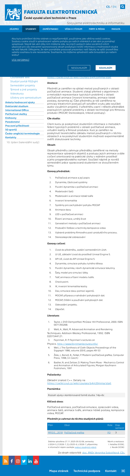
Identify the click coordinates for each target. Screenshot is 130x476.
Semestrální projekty (22, 85)
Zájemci (14, 29)
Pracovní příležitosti (17, 125)
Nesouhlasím (79, 67)
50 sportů (11, 129)
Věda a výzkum (73, 29)
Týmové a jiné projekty (23, 89)
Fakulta (116, 29)
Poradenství (12, 121)
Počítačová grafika (74, 432)
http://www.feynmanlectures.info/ (77, 343)
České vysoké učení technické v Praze (50, 17)
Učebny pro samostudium (25, 97)
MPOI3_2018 (55, 432)
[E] (123, 470)
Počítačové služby (16, 113)
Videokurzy (17, 93)
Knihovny (10, 117)
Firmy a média (97, 29)
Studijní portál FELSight (24, 81)
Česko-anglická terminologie (22, 133)
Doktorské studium (16, 106)
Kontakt (110, 470)
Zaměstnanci (50, 29)
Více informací (20, 59)
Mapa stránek (58, 470)
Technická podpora (86, 470)
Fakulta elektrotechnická (60, 11)
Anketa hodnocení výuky (20, 102)
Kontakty (10, 137)
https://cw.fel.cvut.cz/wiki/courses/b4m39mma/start (79, 77)
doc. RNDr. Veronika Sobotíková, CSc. (103, 452)
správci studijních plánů (85, 447)
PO (109, 432)
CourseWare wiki (20, 77)
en (114, 6)
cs (108, 6)
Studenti (31, 29)
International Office (17, 110)
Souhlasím (105, 67)
